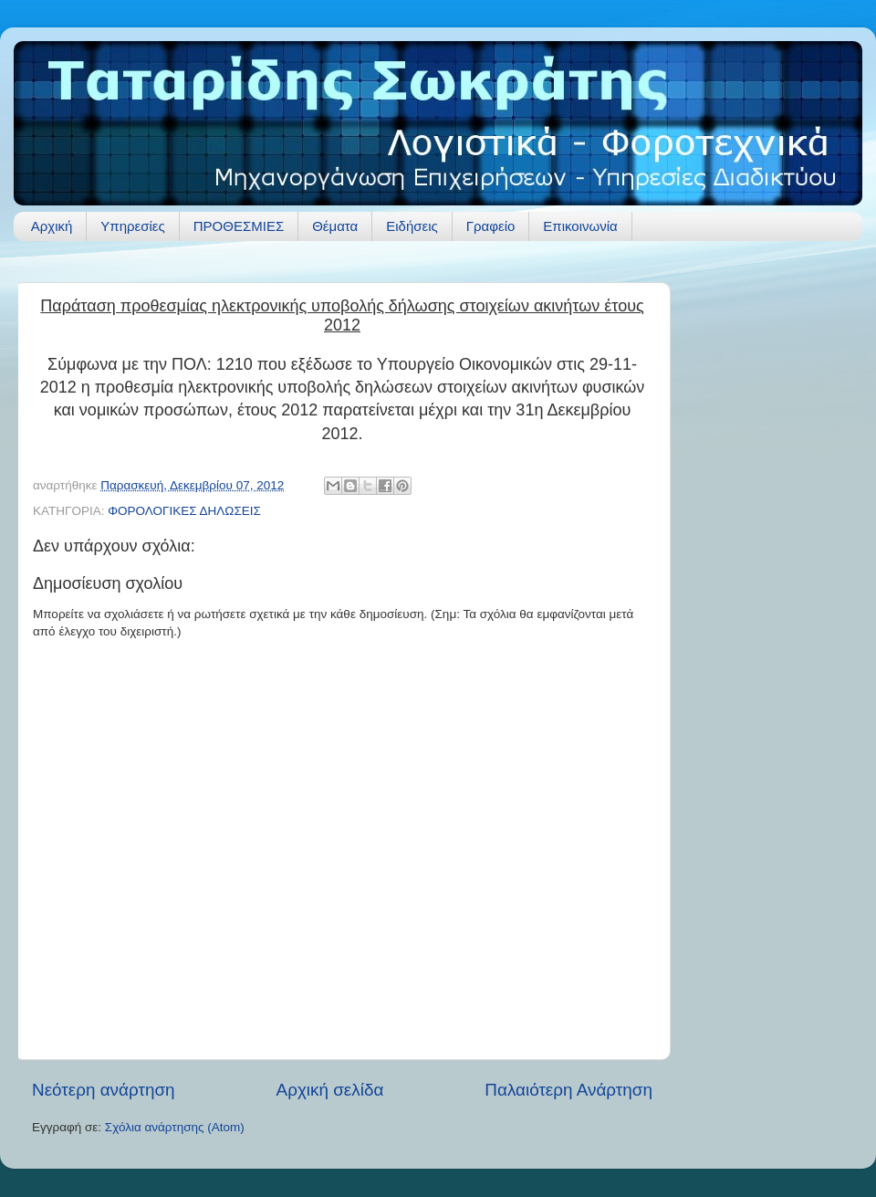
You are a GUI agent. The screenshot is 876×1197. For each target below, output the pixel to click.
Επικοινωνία (580, 226)
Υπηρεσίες (132, 226)
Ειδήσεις (412, 226)
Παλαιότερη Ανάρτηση (568, 1089)
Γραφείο (491, 226)
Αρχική (52, 226)
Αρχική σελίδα (330, 1089)
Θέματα (335, 226)
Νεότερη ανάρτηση (103, 1089)
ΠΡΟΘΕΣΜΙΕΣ (238, 226)
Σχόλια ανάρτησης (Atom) (175, 1127)
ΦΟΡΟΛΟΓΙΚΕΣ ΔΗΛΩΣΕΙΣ (184, 511)
